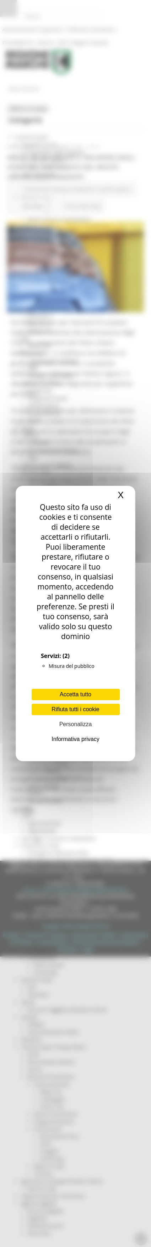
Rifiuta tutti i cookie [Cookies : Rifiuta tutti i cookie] (75, 709)
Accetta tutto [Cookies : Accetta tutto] (75, 694)
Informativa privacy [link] (75, 739)
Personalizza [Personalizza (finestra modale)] (75, 724)
